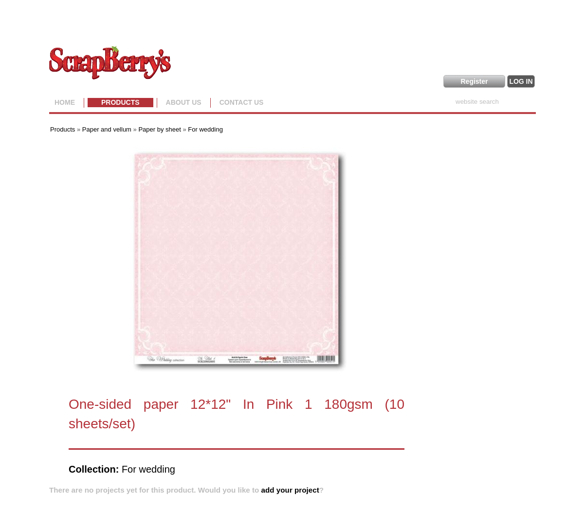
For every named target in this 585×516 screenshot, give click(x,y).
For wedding (205, 129)
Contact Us (241, 102)
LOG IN (520, 81)
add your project (290, 490)
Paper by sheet (159, 129)
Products (120, 102)
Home (65, 102)
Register (474, 81)
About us (183, 102)
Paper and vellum (106, 129)
